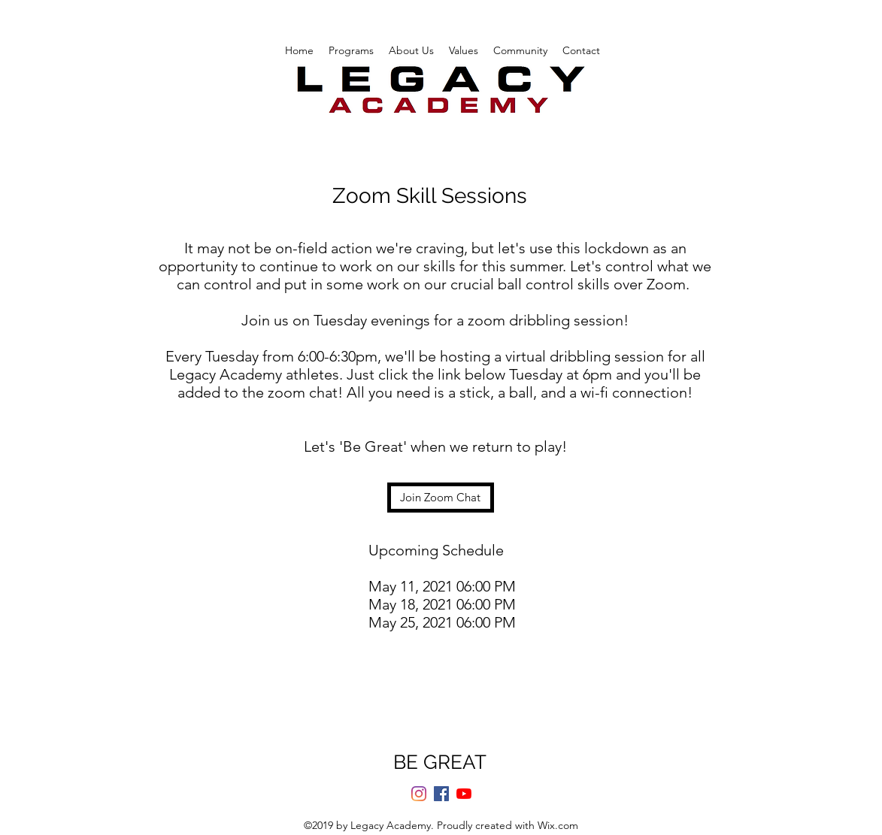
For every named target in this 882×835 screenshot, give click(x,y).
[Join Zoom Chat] (440, 498)
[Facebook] (441, 793)
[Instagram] (418, 793)
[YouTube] (463, 793)
